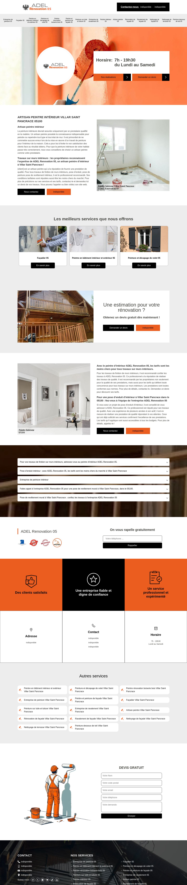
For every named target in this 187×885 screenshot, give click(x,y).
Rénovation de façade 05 (130, 20)
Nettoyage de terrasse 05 (166, 20)
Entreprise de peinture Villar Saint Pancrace (44, 700)
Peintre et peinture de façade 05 (69, 20)
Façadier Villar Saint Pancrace (140, 700)
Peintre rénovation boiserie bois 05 (56, 20)
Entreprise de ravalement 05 (93, 20)
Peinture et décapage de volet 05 (44, 20)
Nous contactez (31, 192)
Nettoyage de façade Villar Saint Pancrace (145, 719)
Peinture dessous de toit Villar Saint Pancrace (91, 727)
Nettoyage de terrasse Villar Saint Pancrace (44, 727)
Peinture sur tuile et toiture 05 (81, 20)
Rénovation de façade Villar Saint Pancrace (44, 719)
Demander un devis (147, 77)
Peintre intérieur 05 (105, 20)
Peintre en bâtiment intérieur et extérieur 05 (32, 20)
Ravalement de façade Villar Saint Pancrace (95, 719)
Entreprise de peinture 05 (8, 20)
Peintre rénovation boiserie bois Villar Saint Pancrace (146, 689)
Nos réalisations (108, 77)
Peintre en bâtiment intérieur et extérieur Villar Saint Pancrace (42, 689)
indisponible (145, 7)
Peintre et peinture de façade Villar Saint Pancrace (93, 700)
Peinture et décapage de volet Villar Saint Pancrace (94, 689)
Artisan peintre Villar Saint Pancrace (142, 710)
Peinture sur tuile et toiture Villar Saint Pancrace (41, 710)
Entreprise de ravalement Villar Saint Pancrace (92, 710)
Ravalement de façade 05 (142, 20)
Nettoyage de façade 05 (154, 20)
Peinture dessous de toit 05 (179, 20)
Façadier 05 (20, 20)
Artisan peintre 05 (118, 20)
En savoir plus (42, 265)
